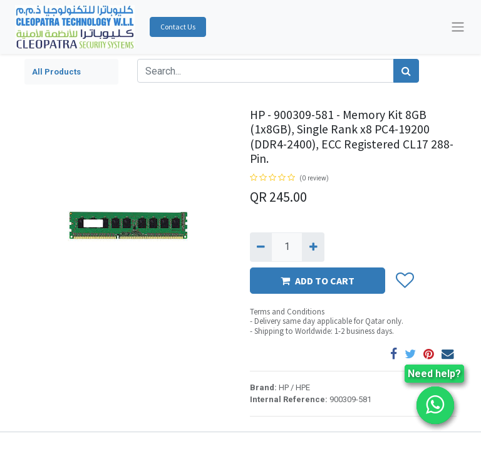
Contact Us (177, 26)
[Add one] (313, 246)
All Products (56, 71)
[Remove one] (261, 246)
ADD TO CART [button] (317, 280)
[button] (404, 280)
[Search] (406, 71)
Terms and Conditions (287, 311)
